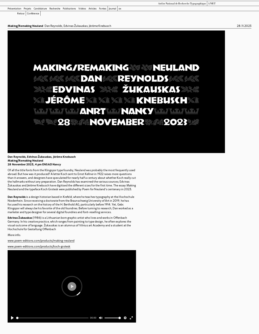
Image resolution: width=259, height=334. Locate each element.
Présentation (14, 8)
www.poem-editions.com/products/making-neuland (41, 240)
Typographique (198, 3)
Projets (27, 8)
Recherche (54, 8)
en (120, 8)
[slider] (52, 318)
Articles (93, 8)
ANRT (212, 3)
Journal (112, 8)
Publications (69, 8)
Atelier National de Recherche (173, 3)
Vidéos (82, 8)
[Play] (12, 318)
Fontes (102, 8)
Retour (20, 13)
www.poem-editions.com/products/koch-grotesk (39, 246)
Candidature (40, 8)
